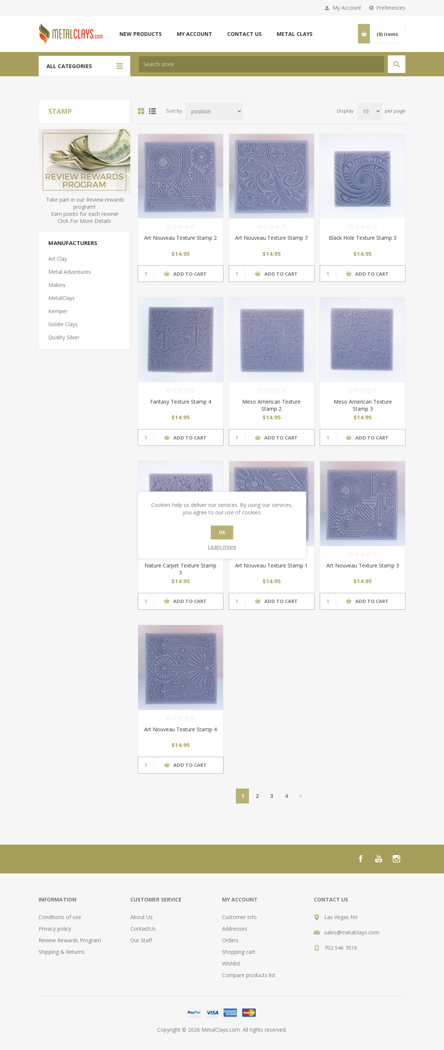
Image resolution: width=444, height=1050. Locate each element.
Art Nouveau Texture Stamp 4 (180, 729)
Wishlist (231, 963)
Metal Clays (295, 33)
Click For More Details (84, 220)
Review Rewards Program (70, 940)
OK (222, 532)
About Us (141, 917)
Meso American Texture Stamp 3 (363, 405)
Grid (141, 111)
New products (140, 33)
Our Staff (141, 940)
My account (194, 33)
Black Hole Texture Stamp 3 (362, 237)
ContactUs (143, 928)
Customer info (239, 917)
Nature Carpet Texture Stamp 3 (180, 569)
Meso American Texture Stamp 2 (271, 405)
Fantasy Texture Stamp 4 (180, 401)
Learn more (222, 546)
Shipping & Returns (62, 951)
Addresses (234, 928)
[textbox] (261, 64)
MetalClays (61, 297)
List (152, 111)
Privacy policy (55, 928)
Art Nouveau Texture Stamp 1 (271, 565)
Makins (57, 284)
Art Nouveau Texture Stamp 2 (180, 237)
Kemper (57, 311)
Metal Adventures (69, 271)
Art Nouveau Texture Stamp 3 (362, 565)
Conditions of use (60, 917)
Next (300, 796)
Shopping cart (238, 951)
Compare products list (249, 975)
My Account (346, 7)
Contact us (244, 33)
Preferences (390, 7)
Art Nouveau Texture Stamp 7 (271, 237)
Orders (230, 940)
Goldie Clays (63, 324)
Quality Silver (63, 337)
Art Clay (57, 258)
